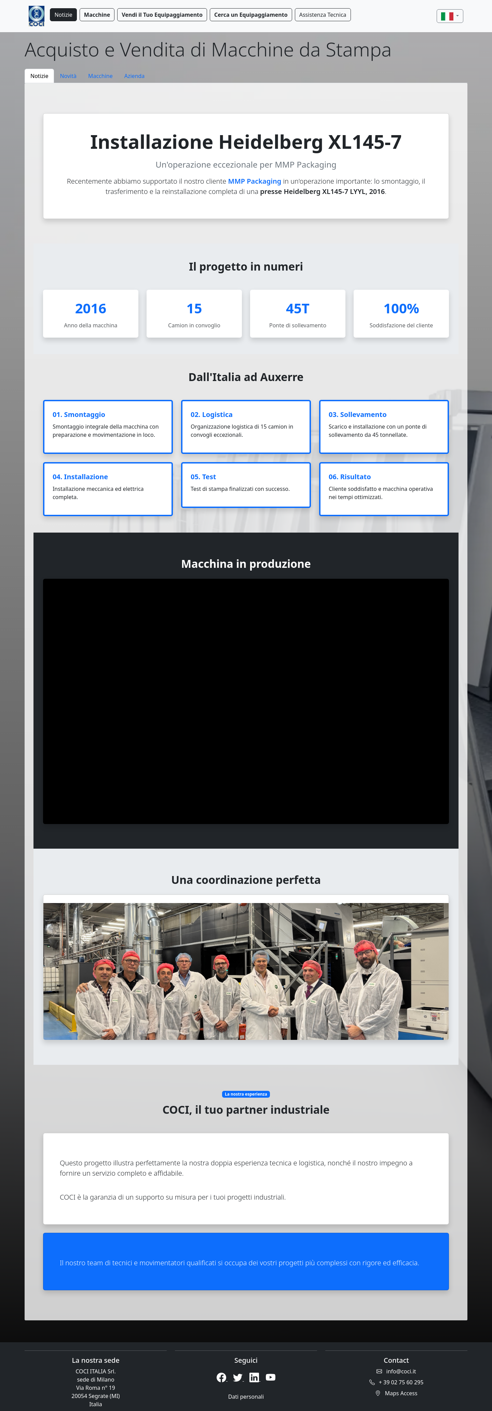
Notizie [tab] (39, 76)
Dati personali (246, 1396)
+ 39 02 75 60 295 (396, 1382)
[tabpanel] (246, 701)
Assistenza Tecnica (322, 14)
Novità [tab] (68, 76)
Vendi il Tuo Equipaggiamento (162, 14)
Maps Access (396, 1393)
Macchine (97, 14)
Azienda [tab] (134, 76)
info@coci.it (396, 1371)
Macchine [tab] (100, 76)
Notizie (63, 14)
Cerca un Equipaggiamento (251, 14)
